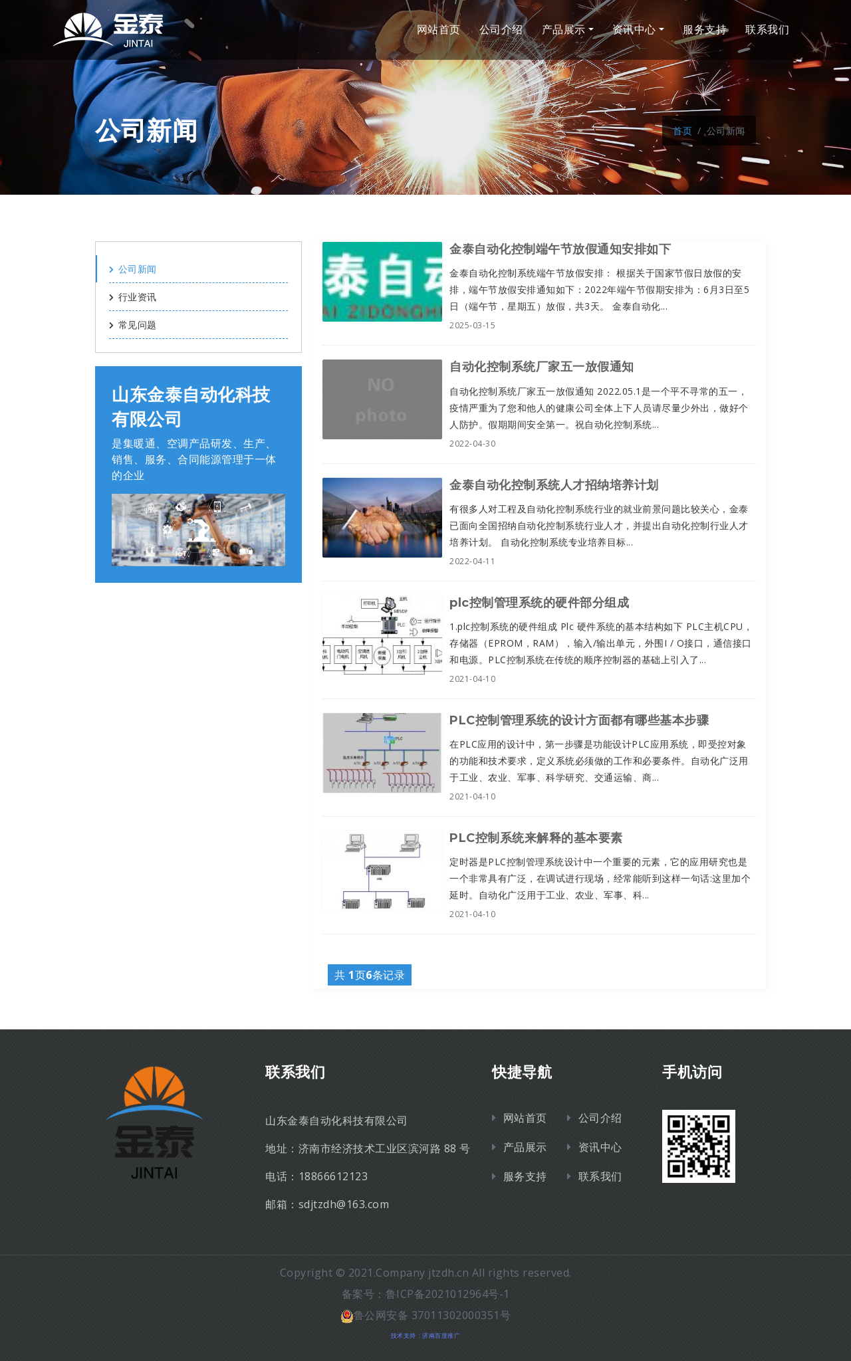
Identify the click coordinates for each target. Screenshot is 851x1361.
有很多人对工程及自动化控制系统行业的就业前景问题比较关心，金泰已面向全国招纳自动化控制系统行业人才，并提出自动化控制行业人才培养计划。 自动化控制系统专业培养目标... (599, 525)
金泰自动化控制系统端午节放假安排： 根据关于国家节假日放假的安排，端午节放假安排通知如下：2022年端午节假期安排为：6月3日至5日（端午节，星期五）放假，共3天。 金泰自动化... (599, 289)
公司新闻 (133, 268)
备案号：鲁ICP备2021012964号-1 (426, 1294)
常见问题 (133, 324)
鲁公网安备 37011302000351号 (425, 1315)
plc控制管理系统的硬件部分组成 (539, 602)
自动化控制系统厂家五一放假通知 (541, 367)
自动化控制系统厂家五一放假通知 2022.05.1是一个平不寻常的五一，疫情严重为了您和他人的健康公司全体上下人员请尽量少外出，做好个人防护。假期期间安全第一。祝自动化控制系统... (599, 408)
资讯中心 (634, 29)
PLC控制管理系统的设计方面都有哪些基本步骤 (579, 720)
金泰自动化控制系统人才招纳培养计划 (554, 485)
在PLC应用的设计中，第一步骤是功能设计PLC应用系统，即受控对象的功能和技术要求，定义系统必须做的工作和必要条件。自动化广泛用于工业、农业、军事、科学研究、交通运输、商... (599, 761)
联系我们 (767, 29)
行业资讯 (133, 296)
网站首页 (439, 29)
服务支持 (705, 29)
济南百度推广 (441, 1335)
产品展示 (564, 29)
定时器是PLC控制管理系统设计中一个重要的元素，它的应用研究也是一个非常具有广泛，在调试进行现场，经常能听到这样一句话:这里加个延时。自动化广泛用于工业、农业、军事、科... (600, 878)
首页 (682, 130)
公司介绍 (501, 29)
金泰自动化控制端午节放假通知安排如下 (560, 249)
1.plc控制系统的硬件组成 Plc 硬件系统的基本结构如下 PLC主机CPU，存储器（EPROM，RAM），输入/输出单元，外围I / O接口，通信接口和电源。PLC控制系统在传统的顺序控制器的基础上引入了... (601, 643)
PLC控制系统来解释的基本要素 (536, 838)
